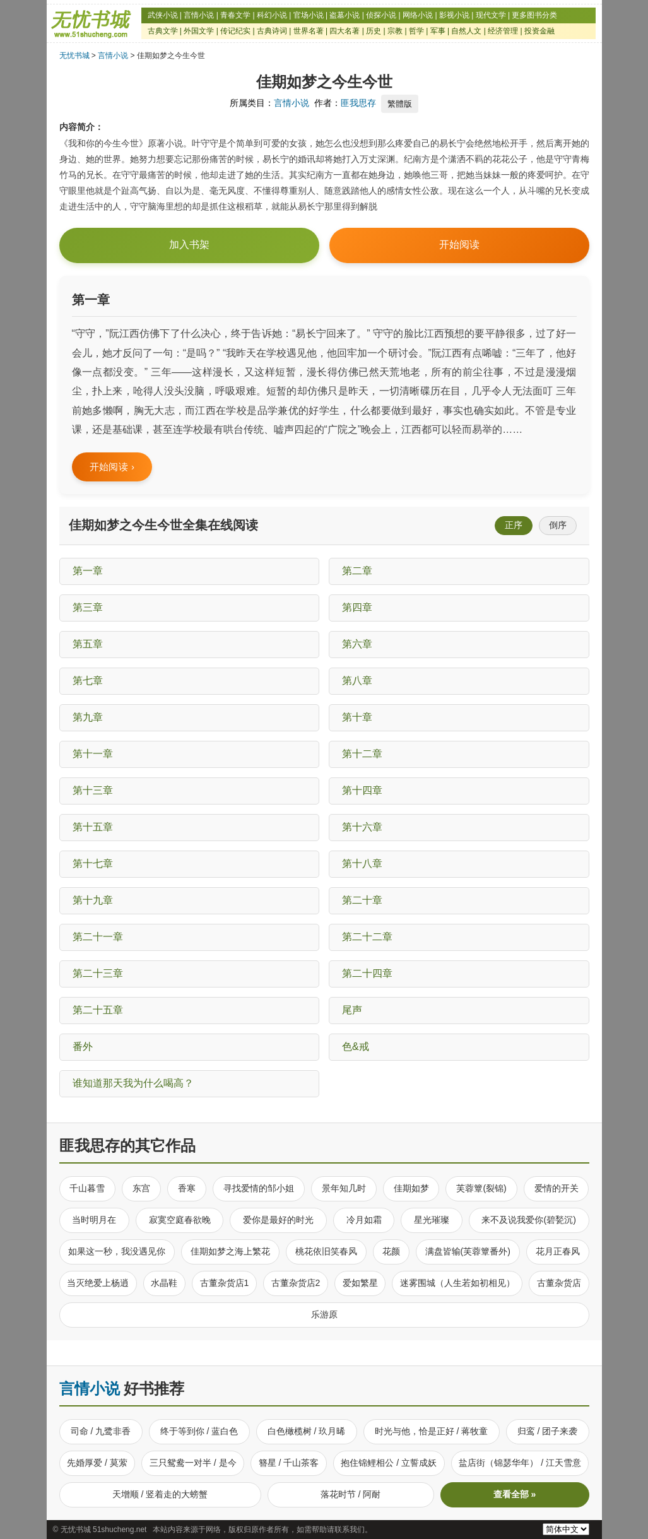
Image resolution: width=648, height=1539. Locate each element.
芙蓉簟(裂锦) (481, 1188)
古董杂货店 (559, 1283)
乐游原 (324, 1314)
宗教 (395, 31)
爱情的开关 (556, 1188)
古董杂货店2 (296, 1283)
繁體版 (399, 104)
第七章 (88, 680)
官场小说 (308, 15)
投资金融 (539, 31)
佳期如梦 (411, 1188)
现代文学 (491, 15)
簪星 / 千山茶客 (289, 1463)
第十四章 (362, 790)
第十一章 (93, 753)
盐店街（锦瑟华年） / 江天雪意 (520, 1463)
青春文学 (235, 15)
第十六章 (362, 827)
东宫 (141, 1188)
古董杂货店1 (224, 1283)
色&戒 (355, 1046)
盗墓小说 (344, 15)
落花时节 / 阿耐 (351, 1494)
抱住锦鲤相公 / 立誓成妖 (389, 1463)
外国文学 (199, 31)
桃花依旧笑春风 (326, 1251)
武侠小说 (163, 15)
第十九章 (93, 900)
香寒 (187, 1188)
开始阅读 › (112, 466)
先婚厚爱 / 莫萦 (97, 1463)
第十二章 (362, 753)
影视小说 (454, 15)
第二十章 (362, 900)
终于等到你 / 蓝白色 (199, 1431)
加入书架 (189, 244)
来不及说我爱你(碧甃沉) (528, 1220)
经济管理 (503, 31)
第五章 (88, 644)
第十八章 (362, 863)
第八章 (357, 680)
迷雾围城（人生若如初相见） (457, 1283)
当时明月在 (94, 1220)
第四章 (357, 607)
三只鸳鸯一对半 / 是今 (193, 1463)
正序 (513, 525)
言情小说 (199, 15)
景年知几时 (344, 1188)
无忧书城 (74, 55)
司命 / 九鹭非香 (101, 1431)
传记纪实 (235, 31)
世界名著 (308, 31)
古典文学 (163, 31)
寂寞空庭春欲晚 (180, 1220)
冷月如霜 (364, 1220)
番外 (83, 1046)
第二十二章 (367, 936)
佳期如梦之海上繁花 (230, 1251)
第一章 (88, 570)
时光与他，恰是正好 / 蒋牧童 (431, 1431)
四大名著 (344, 31)
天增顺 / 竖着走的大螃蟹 (160, 1494)
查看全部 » (514, 1494)
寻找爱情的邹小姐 (258, 1188)
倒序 (558, 525)
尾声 (352, 1010)
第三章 (88, 607)
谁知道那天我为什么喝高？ (133, 1083)
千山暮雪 (87, 1188)
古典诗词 (272, 31)
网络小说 (418, 15)
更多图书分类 (534, 15)
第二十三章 (98, 973)
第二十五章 (98, 1010)
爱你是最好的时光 (278, 1220)
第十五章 (93, 827)
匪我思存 (358, 103)
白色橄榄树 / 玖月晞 (307, 1431)
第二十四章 (367, 973)
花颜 (391, 1251)
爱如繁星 (360, 1283)
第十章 (357, 717)
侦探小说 (381, 15)
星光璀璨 (431, 1220)
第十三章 (93, 790)
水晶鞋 (164, 1283)
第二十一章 (98, 936)
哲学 (416, 31)
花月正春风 (558, 1251)
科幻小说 (272, 15)
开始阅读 (459, 245)
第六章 (357, 644)
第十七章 (93, 863)
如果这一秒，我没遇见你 (116, 1251)
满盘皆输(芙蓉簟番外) (467, 1251)
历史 (373, 31)
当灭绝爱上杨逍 (98, 1283)
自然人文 (466, 31)
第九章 (88, 717)
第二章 (357, 570)
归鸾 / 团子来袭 (547, 1431)
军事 (437, 31)
